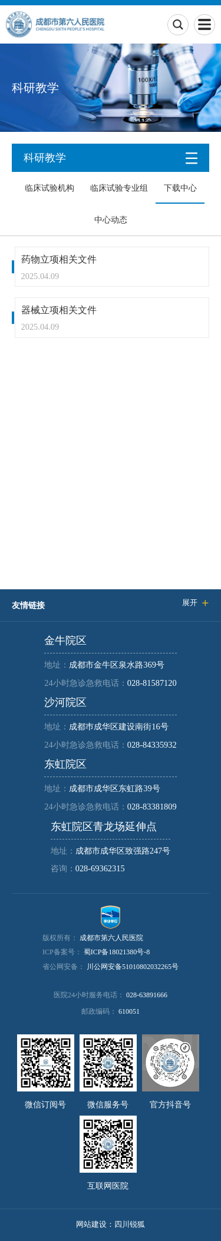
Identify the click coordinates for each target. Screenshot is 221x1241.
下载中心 (180, 188)
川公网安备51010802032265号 (133, 967)
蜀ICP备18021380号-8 (117, 952)
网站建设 (91, 1224)
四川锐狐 (129, 1224)
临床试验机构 (49, 188)
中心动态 (110, 219)
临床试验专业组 (119, 188)
